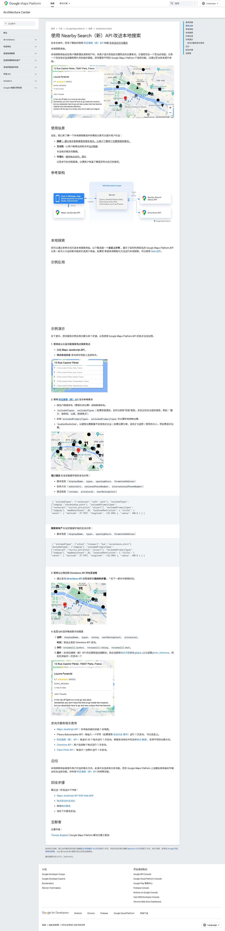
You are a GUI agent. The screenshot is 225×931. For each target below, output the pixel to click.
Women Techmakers (51, 888)
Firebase (104, 913)
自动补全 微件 (120, 734)
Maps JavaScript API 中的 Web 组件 (75, 795)
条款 (44, 925)
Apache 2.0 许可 (134, 849)
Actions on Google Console (146, 892)
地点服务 (66, 806)
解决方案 (64, 3)
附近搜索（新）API (94, 43)
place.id (140, 652)
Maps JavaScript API (67, 729)
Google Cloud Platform (124, 913)
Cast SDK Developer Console (146, 897)
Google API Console (142, 874)
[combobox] (183, 3)
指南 (90, 29)
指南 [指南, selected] (52, 3)
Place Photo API (65, 750)
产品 (60, 29)
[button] (17, 39)
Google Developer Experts (53, 879)
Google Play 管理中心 (143, 883)
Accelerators (48, 883)
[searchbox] (19, 23)
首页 (53, 29)
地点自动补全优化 (66, 801)
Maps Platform (25, 3)
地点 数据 (142, 739)
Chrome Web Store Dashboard (147, 902)
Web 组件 (156, 251)
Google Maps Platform (75, 29)
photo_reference (160, 652)
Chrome (91, 913)
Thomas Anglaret (59, 835)
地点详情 (125, 652)
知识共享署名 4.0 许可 (90, 849)
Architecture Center (16, 12)
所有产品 (144, 913)
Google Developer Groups (53, 874)
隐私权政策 (54, 925)
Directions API (74, 578)
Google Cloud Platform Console (148, 879)
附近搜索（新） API (67, 739)
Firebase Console (141, 888)
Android (78, 913)
